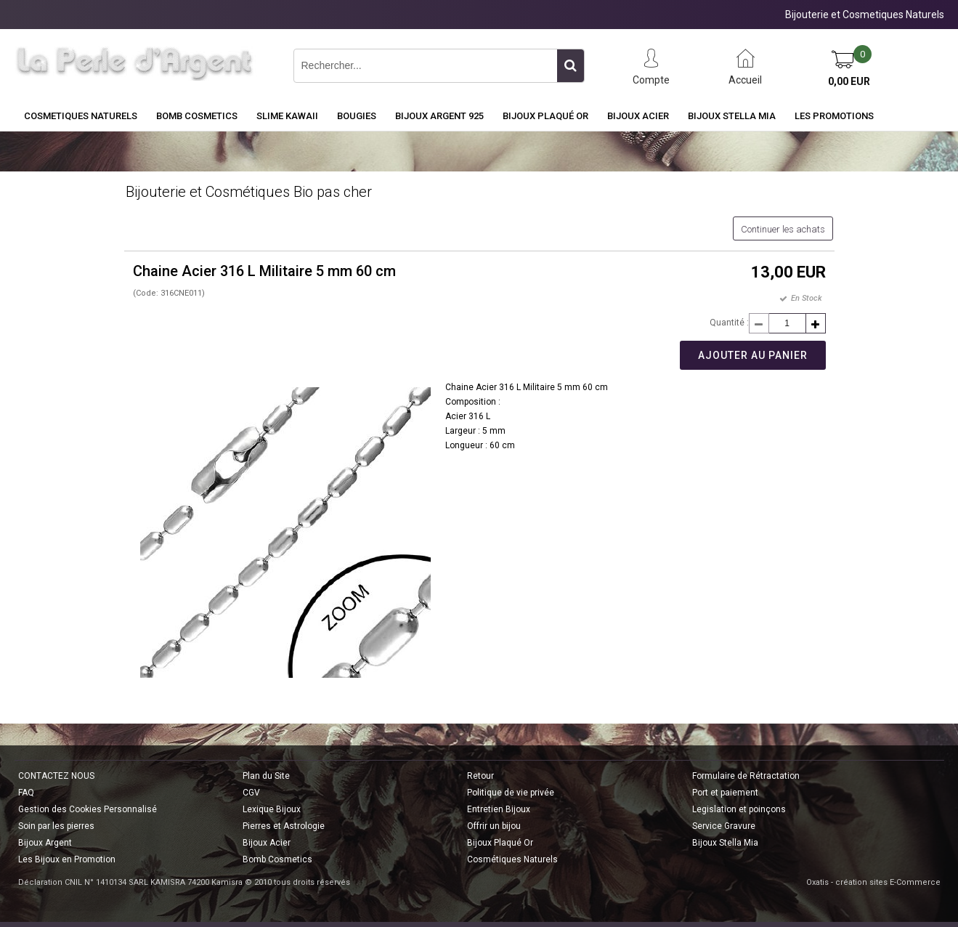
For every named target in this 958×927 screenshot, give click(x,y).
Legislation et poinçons (739, 809)
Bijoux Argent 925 (439, 115)
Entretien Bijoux (498, 809)
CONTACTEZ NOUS (56, 776)
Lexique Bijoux (272, 809)
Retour (480, 776)
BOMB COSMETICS (197, 115)
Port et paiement (725, 793)
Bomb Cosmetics (277, 859)
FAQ (26, 793)
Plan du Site (266, 776)
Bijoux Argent (45, 843)
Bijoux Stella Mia (732, 115)
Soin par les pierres (56, 826)
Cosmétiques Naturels (512, 859)
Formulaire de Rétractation (746, 776)
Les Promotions (834, 115)
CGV (251, 793)
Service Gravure (723, 826)
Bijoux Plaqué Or (545, 115)
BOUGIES (356, 115)
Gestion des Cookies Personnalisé (87, 809)
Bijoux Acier (638, 115)
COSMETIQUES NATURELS (80, 115)
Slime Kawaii (287, 115)
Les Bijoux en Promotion (66, 859)
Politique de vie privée (510, 793)
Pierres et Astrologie (284, 826)
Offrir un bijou (494, 826)
